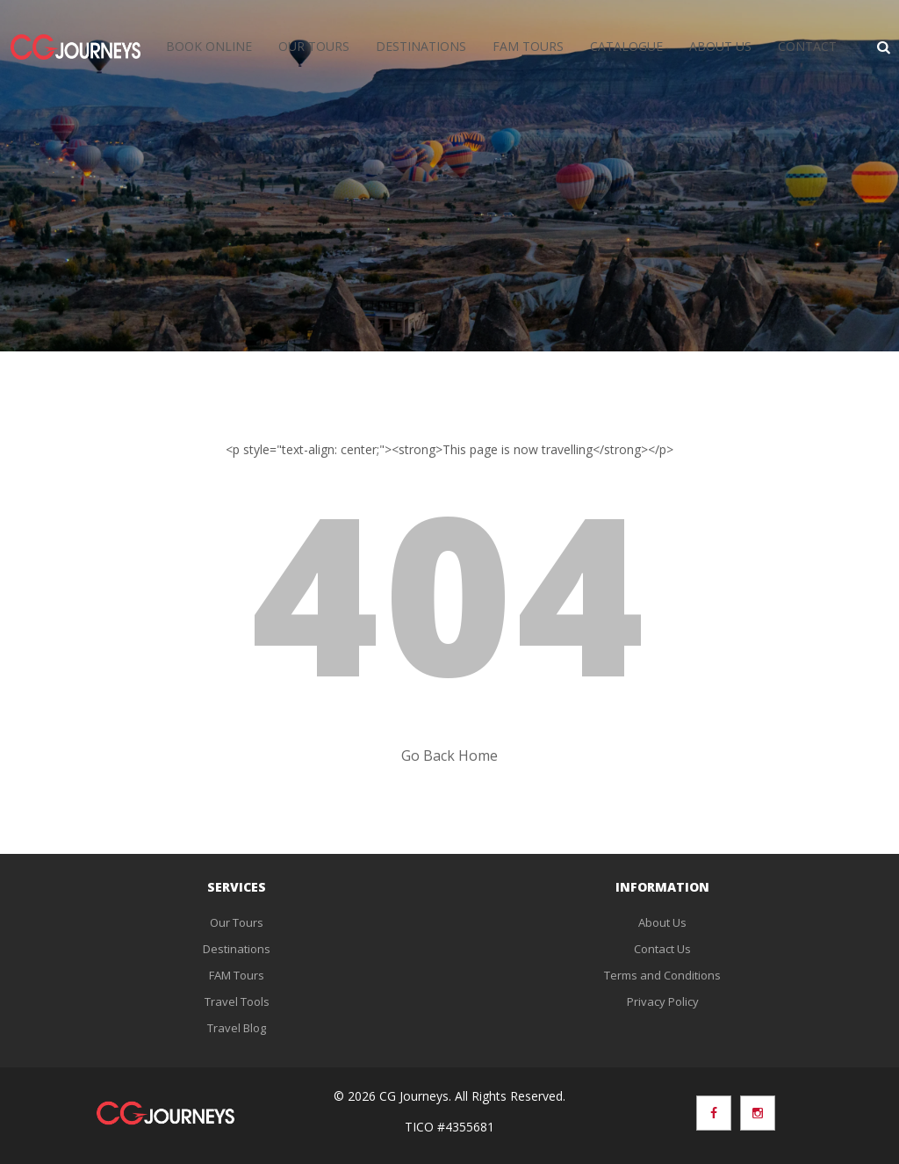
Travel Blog (236, 1028)
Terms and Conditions (662, 975)
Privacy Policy (663, 1001)
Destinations (421, 46)
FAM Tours (528, 46)
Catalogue (626, 46)
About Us (720, 46)
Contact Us (662, 949)
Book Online (209, 46)
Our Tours (313, 46)
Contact (807, 46)
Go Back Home (449, 755)
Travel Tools (237, 1001)
